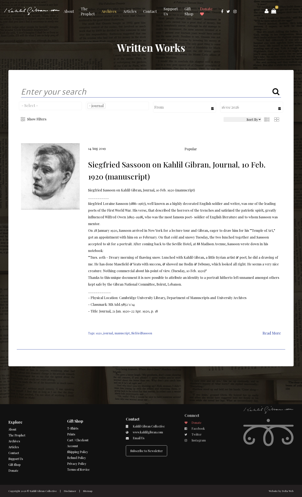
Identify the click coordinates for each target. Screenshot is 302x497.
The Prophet (88, 11)
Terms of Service (78, 455)
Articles (130, 11)
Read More (272, 333)
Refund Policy (76, 443)
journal (108, 333)
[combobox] (50, 106)
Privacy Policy (76, 449)
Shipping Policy (77, 437)
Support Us (171, 11)
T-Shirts (72, 413)
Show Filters (36, 119)
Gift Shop (189, 11)
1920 (99, 333)
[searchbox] (50, 105)
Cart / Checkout (78, 425)
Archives (109, 11)
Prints (71, 419)
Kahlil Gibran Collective (43, 491)
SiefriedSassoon (141, 333)
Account (72, 431)
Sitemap (87, 491)
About (69, 11)
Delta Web (288, 491)
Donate (206, 11)
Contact (150, 11)
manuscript (122, 333)
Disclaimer (70, 491)
